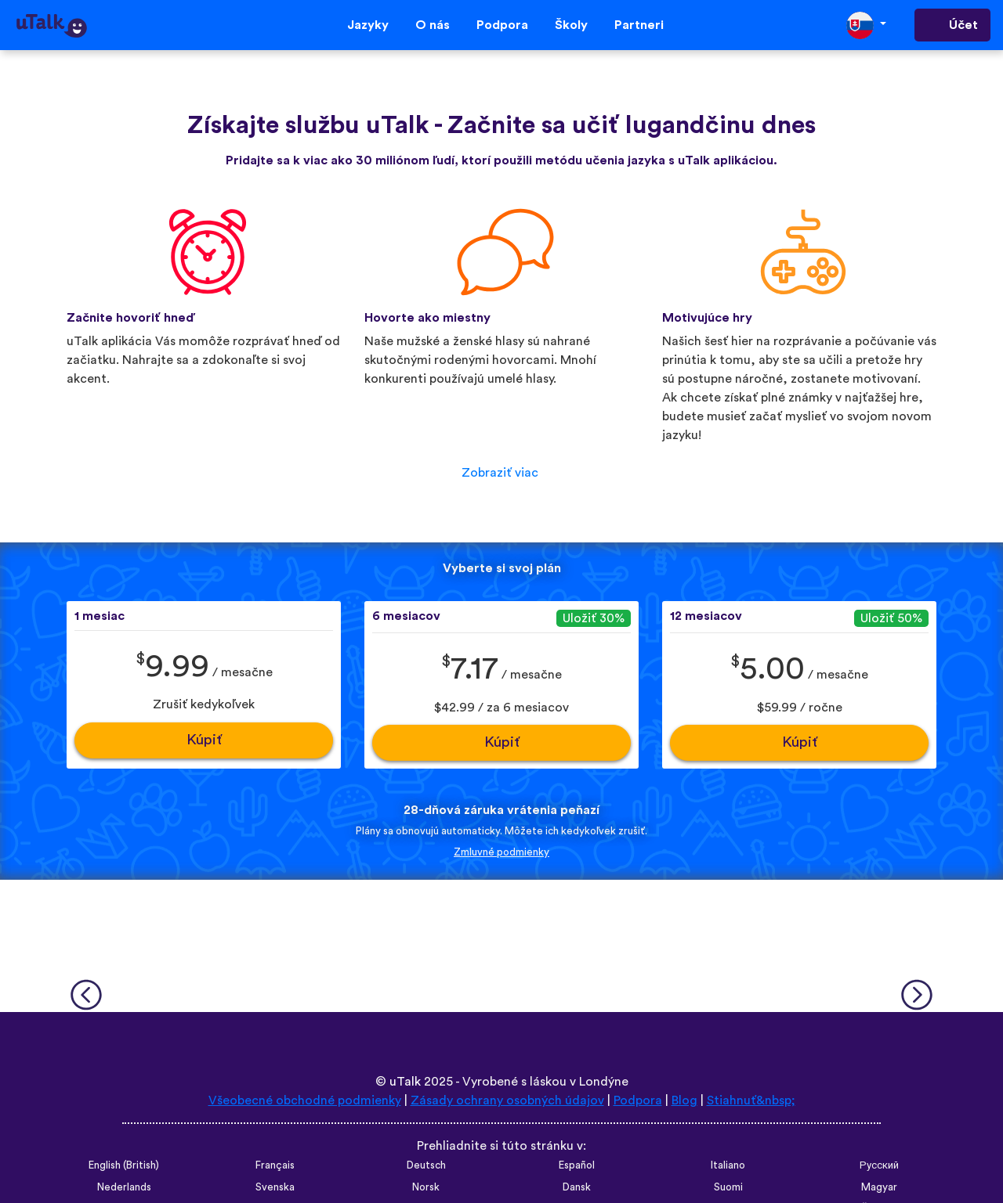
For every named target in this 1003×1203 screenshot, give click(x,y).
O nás (432, 25)
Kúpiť (204, 740)
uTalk (405, 1081)
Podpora (502, 25)
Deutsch (426, 1165)
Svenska (275, 1187)
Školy (571, 25)
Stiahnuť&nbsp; (751, 1100)
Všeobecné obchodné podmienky (304, 1100)
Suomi (728, 1187)
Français (275, 1165)
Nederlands (124, 1187)
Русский (879, 1165)
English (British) (124, 1165)
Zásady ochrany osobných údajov (507, 1100)
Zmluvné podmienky (501, 852)
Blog (684, 1100)
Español (577, 1165)
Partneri (639, 25)
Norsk (426, 1187)
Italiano (728, 1165)
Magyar (879, 1187)
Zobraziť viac (500, 472)
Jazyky (368, 25)
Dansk (577, 1187)
